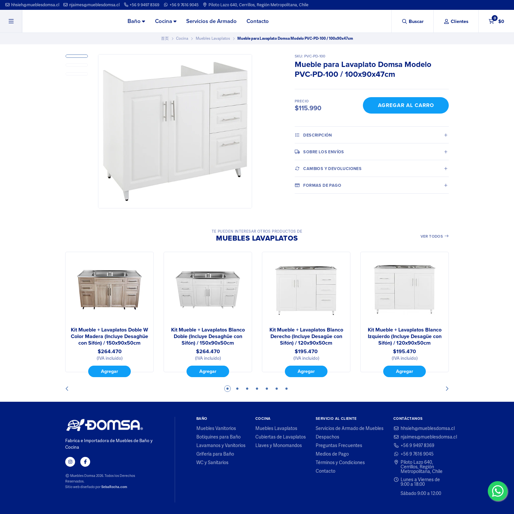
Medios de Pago (332, 454)
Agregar (109, 371)
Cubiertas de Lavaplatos (280, 437)
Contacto (258, 21)
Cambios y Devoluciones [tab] (328, 168)
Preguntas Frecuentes (339, 445)
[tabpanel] (109, 314)
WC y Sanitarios (212, 462)
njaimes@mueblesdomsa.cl (91, 5)
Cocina (165, 21)
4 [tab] (257, 388)
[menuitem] (136, 22)
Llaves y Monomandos (278, 445)
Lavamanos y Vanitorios (221, 445)
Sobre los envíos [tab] (319, 151)
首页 (165, 38)
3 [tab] (247, 388)
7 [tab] (286, 388)
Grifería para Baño (215, 454)
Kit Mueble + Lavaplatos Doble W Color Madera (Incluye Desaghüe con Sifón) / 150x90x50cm (109, 336)
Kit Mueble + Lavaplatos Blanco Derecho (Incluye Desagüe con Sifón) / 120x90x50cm (306, 336)
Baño (136, 21)
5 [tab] (267, 388)
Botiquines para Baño (218, 437)
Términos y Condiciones (340, 462)
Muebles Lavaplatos (213, 38)
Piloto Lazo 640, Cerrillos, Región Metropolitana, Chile (255, 5)
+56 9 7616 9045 (181, 5)
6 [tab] (276, 388)
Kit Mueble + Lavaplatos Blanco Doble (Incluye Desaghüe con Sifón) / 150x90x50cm (208, 336)
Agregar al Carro (406, 105)
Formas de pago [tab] (318, 185)
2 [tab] (237, 388)
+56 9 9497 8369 (142, 5)
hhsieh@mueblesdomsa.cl (32, 5)
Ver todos (435, 236)
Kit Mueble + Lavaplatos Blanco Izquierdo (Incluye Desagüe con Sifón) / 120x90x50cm (405, 336)
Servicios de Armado (211, 21)
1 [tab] (227, 388)
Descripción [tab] (313, 135)
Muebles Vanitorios (216, 428)
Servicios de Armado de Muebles (350, 428)
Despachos (327, 437)
